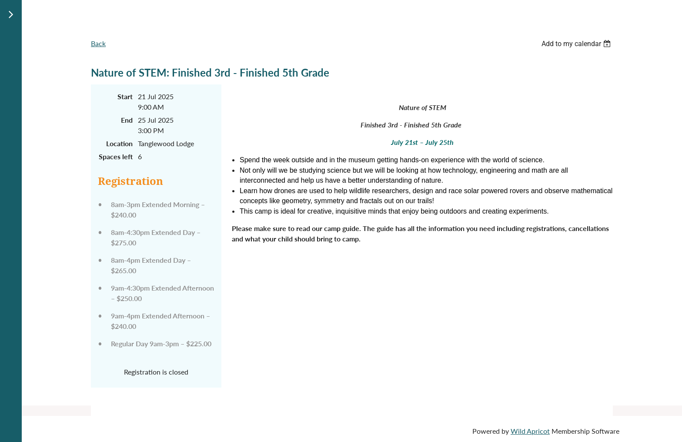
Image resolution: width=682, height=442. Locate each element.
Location (119, 143)
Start (125, 96)
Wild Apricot (530, 431)
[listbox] (577, 43)
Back (98, 43)
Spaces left (116, 156)
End (127, 120)
